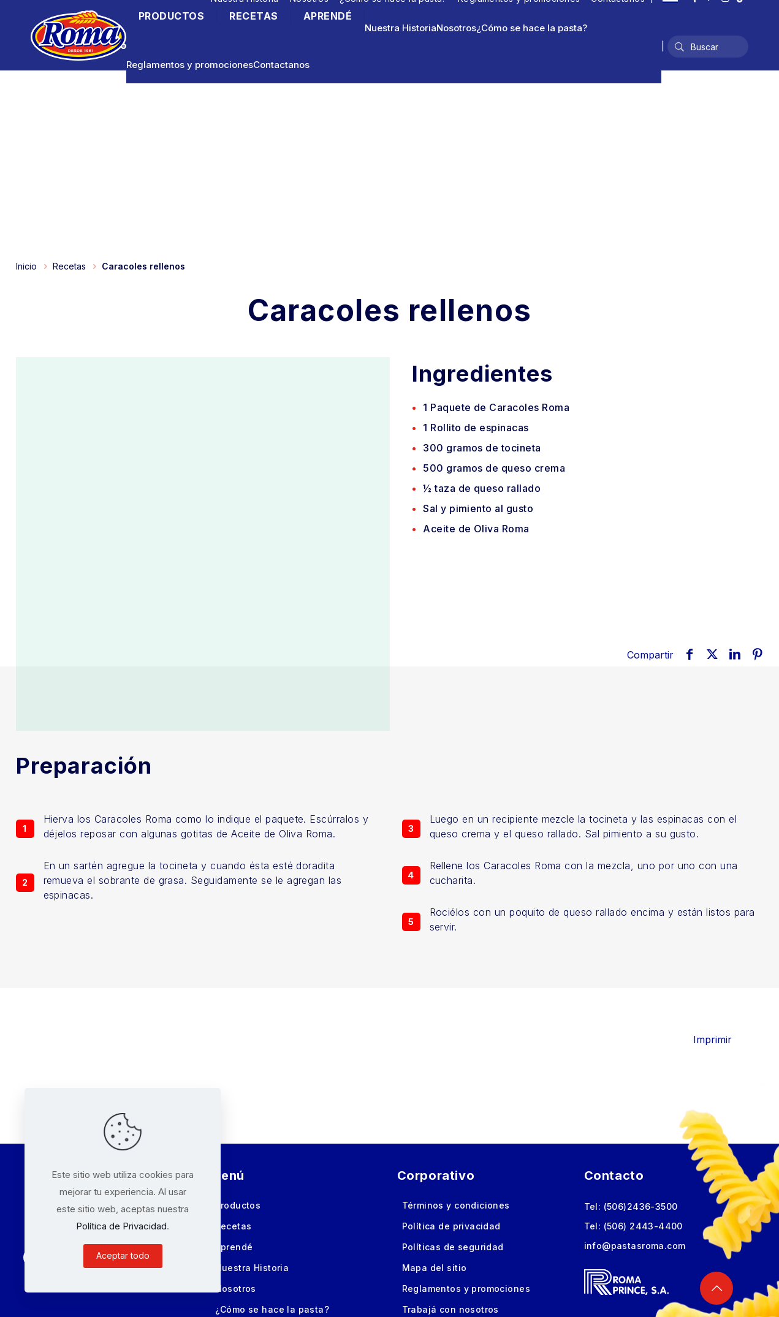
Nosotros (456, 28)
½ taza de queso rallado (482, 488)
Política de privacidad (451, 1226)
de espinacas (476, 427)
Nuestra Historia (400, 28)
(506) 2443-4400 (643, 1226)
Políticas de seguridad (453, 1247)
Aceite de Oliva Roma (476, 529)
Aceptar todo (123, 1255)
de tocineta (482, 448)
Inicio (26, 266)
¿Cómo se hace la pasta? (531, 28)
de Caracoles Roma (496, 407)
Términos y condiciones (456, 1205)
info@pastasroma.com (635, 1245)
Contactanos (281, 64)
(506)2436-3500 (641, 1206)
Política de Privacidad (121, 1226)
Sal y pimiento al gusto (478, 508)
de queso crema (494, 468)
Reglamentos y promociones (189, 64)
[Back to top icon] (716, 1288)
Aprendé (234, 1247)
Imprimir (721, 1039)
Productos (238, 1205)
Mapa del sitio (434, 1267)
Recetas (69, 266)
